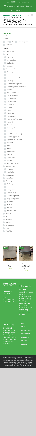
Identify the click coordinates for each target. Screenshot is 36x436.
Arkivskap (10, 184)
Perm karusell (10, 175)
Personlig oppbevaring (13, 195)
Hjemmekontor (11, 98)
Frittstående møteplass (13, 92)
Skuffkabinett (11, 201)
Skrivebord (10, 142)
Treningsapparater (23, 42)
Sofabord (9, 148)
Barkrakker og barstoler (14, 78)
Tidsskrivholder (11, 210)
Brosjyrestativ (11, 190)
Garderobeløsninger (13, 95)
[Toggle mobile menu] (32, 15)
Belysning (10, 81)
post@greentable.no (23, 2)
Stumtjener (9, 219)
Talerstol (8, 222)
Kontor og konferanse (12, 69)
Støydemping (11, 157)
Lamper (9, 110)
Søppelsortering (11, 151)
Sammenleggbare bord (13, 137)
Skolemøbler (11, 63)
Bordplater (10, 89)
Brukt (7, 42)
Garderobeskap (11, 193)
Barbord (9, 75)
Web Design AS (27, 365)
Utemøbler (9, 44)
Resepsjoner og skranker (14, 131)
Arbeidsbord (10, 169)
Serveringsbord (11, 60)
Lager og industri (11, 166)
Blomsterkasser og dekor (14, 83)
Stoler (7, 216)
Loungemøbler (11, 113)
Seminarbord (9, 178)
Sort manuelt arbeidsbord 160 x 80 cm (26, 266)
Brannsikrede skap (12, 187)
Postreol (9, 125)
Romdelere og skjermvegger (15, 134)
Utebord (8, 228)
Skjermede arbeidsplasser (14, 139)
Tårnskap (10, 207)
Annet (7, 54)
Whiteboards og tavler (13, 163)
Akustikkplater (11, 72)
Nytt (13, 42)
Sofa (8, 145)
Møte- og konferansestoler (14, 119)
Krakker (9, 107)
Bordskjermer (10, 66)
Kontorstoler (10, 104)
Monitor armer (11, 116)
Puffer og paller (11, 128)
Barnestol (10, 57)
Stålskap (9, 204)
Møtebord (10, 122)
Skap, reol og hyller (12, 198)
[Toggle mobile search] (29, 15)
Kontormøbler (10, 51)
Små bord (8, 213)
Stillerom (10, 154)
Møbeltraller (10, 172)
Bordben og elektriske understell (16, 86)
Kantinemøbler (11, 101)
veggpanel (10, 160)
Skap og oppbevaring (12, 181)
